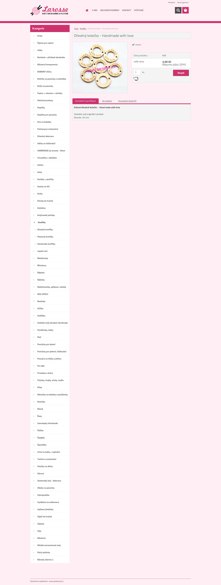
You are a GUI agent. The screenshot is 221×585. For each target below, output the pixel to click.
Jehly (39, 172)
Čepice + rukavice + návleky (49, 93)
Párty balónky (43, 552)
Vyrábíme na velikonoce (48, 502)
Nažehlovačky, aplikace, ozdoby (51, 287)
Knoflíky (42, 222)
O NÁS (95, 10)
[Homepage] (87, 10)
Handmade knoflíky (46, 244)
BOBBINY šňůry (44, 71)
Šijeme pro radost (45, 43)
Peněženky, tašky (45, 330)
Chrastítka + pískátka (47, 157)
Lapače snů (42, 251)
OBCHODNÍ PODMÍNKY (109, 10)
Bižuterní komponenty (47, 64)
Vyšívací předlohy (45, 509)
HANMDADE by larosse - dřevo (51, 150)
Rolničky (41, 401)
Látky (39, 50)
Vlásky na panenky (45, 487)
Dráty (39, 35)
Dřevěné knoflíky (45, 229)
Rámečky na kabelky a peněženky (52, 394)
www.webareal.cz (56, 581)
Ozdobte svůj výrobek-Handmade (52, 322)
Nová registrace (182, 2)
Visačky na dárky (45, 466)
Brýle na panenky (45, 86)
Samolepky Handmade (47, 423)
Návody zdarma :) (45, 559)
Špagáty (41, 437)
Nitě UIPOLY (42, 294)
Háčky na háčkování (46, 143)
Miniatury (41, 265)
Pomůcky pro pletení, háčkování (51, 351)
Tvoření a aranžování (46, 459)
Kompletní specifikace (85, 101)
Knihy (40, 193)
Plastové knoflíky (45, 236)
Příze (39, 387)
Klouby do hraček (45, 200)
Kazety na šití (43, 186)
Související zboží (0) (127, 101)
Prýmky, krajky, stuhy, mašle (50, 380)
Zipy (39, 531)
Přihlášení (171, 2)
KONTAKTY (126, 10)
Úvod (76, 28)
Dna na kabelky (44, 122)
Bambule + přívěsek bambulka (51, 57)
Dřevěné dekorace (45, 136)
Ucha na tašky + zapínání (48, 452)
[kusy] (137, 72)
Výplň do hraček (44, 516)
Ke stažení (107, 101)
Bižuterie (41, 538)
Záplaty (40, 523)
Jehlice (40, 165)
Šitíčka (40, 430)
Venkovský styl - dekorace (49, 480)
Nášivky (41, 279)
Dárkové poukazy (45, 100)
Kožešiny (41, 208)
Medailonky (42, 258)
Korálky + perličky (45, 179)
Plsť (39, 337)
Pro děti (41, 365)
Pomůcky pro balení (46, 344)
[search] (178, 10)
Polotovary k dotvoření (47, 129)
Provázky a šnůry (45, 373)
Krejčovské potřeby (46, 215)
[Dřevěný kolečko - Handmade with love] (100, 43)
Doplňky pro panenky (47, 114)
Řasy (39, 416)
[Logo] (49, 10)
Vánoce (40, 473)
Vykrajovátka (43, 495)
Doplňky (41, 107)
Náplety (41, 272)
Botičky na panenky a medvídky (51, 78)
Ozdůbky (41, 315)
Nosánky (41, 301)
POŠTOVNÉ (138, 10)
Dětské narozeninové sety (49, 545)
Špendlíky (41, 444)
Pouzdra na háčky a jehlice (49, 358)
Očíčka (40, 308)
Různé (40, 409)
